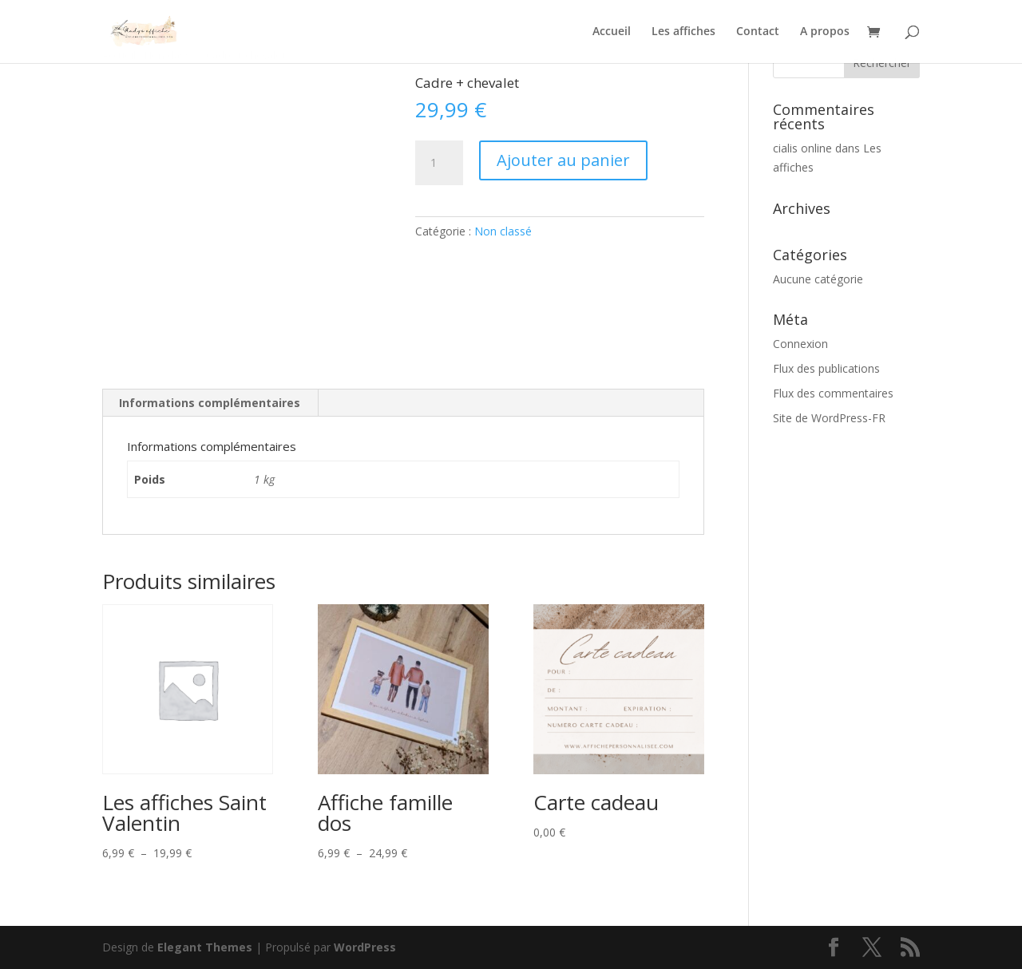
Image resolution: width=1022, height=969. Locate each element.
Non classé (503, 231)
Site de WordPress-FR (829, 417)
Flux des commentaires (833, 393)
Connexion (800, 343)
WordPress (365, 947)
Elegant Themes (204, 947)
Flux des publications (826, 368)
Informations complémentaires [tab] (209, 402)
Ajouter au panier (563, 160)
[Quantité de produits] (439, 162)
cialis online (802, 148)
